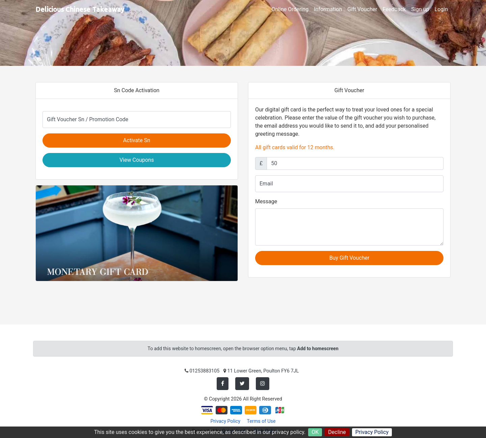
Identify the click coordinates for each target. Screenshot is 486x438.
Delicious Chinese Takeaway (79, 9)
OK (315, 432)
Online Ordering (289, 9)
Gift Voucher (362, 9)
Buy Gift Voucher (349, 258)
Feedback (394, 9)
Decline (337, 432)
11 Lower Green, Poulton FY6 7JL (263, 371)
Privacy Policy (372, 432)
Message (266, 201)
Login (441, 9)
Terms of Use (261, 421)
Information (328, 9)
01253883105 (204, 371)
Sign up (420, 9)
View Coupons (136, 160)
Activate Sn (136, 140)
